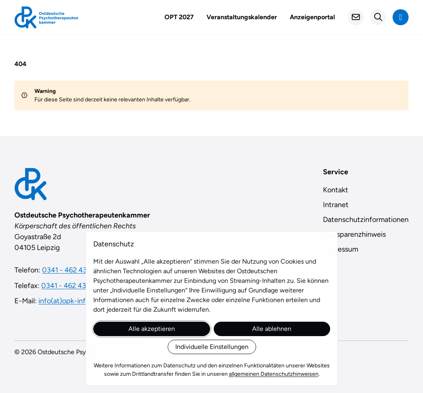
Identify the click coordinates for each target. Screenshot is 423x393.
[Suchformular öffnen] (378, 17)
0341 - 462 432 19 (69, 285)
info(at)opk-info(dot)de (76, 300)
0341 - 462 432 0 (69, 270)
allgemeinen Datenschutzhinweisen (273, 374)
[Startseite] (46, 17)
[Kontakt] (356, 17)
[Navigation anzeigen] (401, 17)
